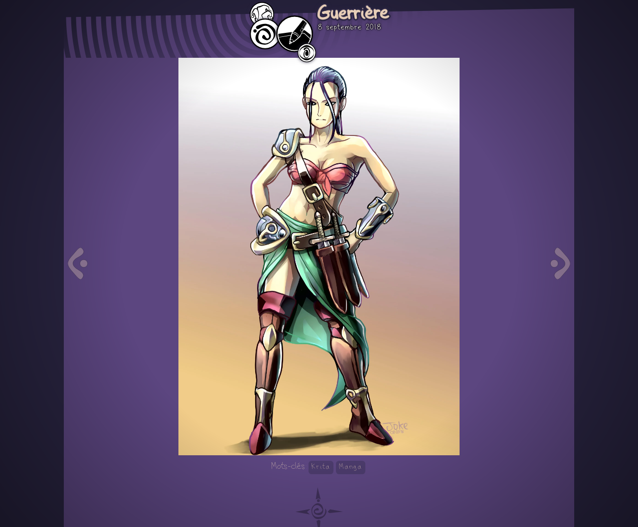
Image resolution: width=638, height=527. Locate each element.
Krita (321, 467)
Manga (350, 467)
